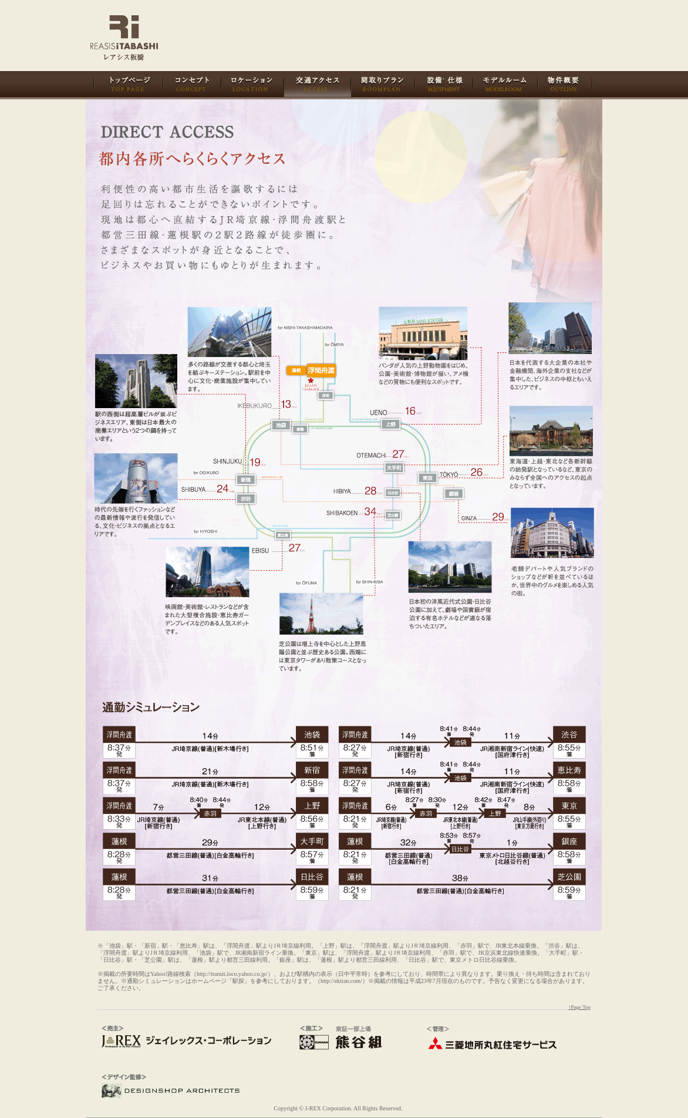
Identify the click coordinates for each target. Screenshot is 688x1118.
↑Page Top (579, 1007)
